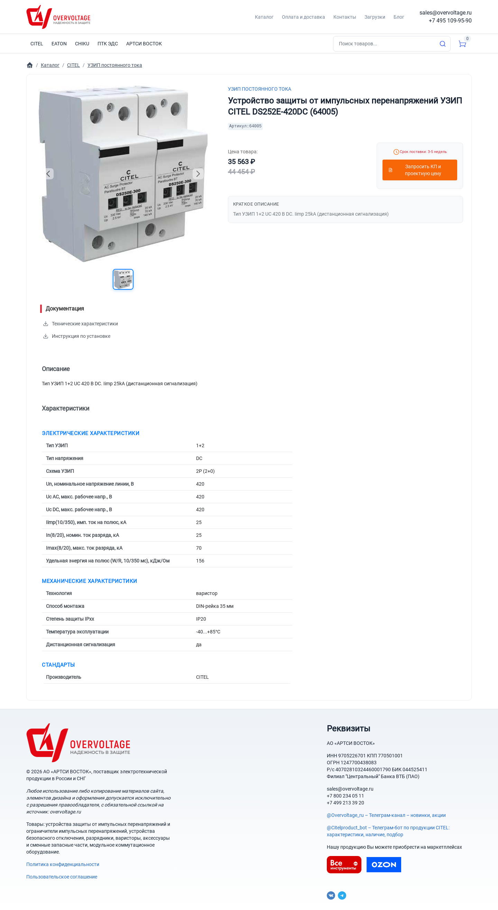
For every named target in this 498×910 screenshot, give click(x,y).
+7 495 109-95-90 (450, 20)
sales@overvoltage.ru (445, 12)
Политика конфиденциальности (62, 864)
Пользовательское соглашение (61, 877)
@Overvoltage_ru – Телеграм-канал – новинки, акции (386, 815)
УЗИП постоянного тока (259, 89)
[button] (123, 279)
